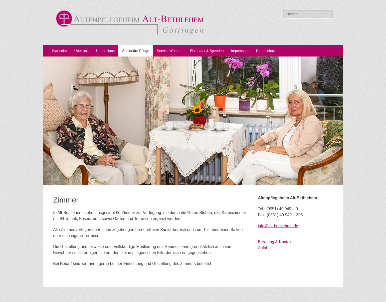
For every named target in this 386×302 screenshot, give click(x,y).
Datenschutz (266, 51)
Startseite (59, 51)
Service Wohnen (170, 51)
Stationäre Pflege (135, 51)
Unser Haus (105, 51)
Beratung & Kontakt (275, 242)
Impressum (240, 51)
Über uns (81, 51)
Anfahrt (264, 248)
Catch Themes (254, 294)
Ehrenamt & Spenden (207, 51)
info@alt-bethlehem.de (278, 226)
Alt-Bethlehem (158, 294)
